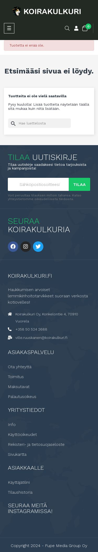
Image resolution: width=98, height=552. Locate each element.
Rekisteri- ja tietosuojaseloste (36, 444)
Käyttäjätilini (19, 482)
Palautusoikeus (22, 396)
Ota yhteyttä (19, 367)
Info (12, 424)
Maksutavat (19, 386)
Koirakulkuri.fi (30, 275)
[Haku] (39, 123)
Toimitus (16, 376)
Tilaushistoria (20, 492)
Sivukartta (17, 454)
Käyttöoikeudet (22, 434)
